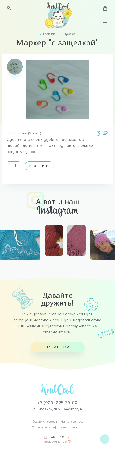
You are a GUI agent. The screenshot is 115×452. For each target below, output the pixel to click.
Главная (49, 33)
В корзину (39, 166)
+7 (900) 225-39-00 (57, 402)
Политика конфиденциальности (57, 427)
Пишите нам (57, 347)
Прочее (70, 33)
